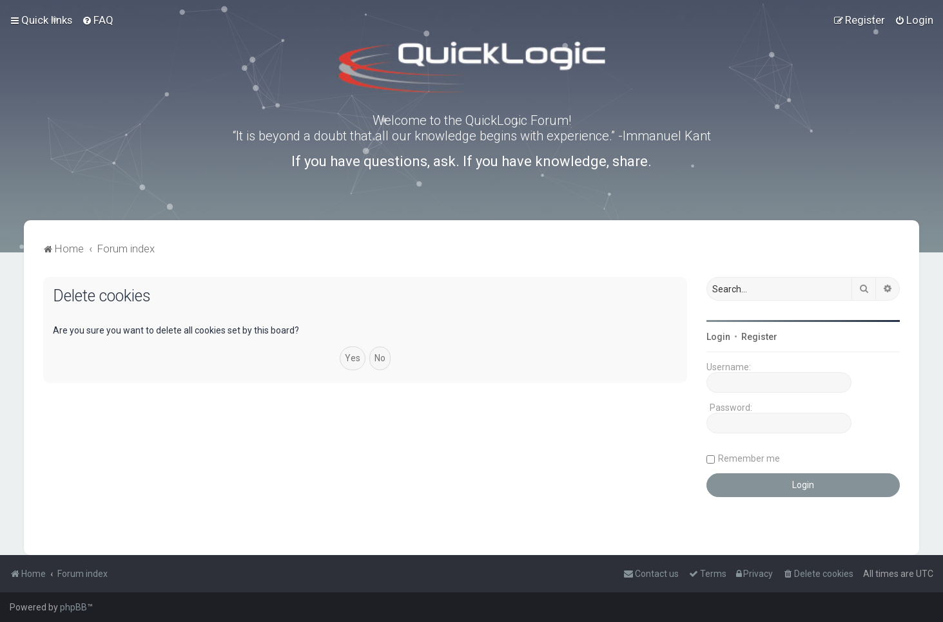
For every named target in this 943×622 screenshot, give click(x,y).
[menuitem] (97, 20)
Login (718, 337)
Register (759, 337)
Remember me (749, 458)
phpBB (73, 607)
